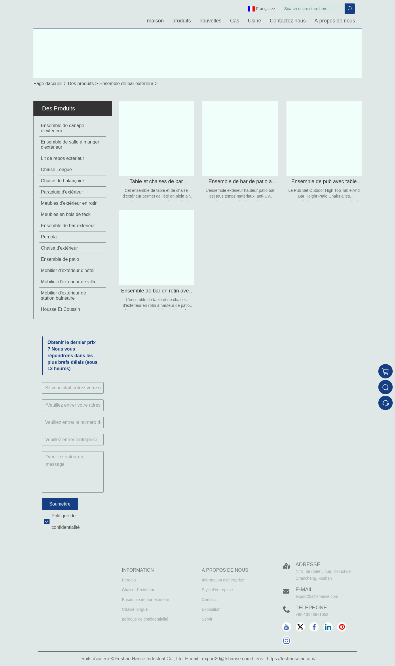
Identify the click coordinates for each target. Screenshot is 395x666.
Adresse (308, 564)
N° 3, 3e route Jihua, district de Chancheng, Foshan (323, 575)
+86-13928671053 (312, 614)
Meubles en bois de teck (66, 214)
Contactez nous (288, 21)
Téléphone (311, 607)
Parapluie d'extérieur (62, 192)
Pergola (49, 236)
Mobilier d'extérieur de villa (68, 281)
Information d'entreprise (223, 580)
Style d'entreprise (217, 589)
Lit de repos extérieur (62, 158)
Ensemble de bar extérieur (126, 83)
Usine (254, 21)
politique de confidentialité (145, 619)
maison (155, 21)
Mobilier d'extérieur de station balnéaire (63, 295)
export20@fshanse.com (317, 596)
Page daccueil (47, 83)
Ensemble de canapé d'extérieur (62, 128)
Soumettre (60, 504)
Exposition (211, 609)
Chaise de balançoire (62, 180)
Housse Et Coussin (60, 309)
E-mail (304, 589)
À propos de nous (334, 21)
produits (181, 21)
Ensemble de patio (60, 259)
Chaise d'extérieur (59, 248)
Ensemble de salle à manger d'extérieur (70, 144)
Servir (207, 619)
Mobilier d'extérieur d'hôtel (67, 270)
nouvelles (210, 21)
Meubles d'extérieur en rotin (69, 203)
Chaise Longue (56, 169)
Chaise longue (135, 609)
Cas (234, 21)
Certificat (210, 599)
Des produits (81, 83)
